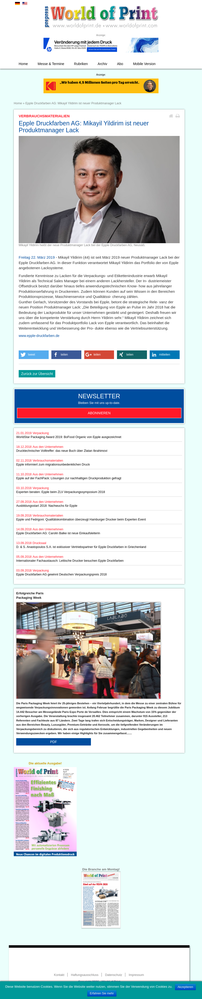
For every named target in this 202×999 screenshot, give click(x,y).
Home (23, 64)
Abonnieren (99, 413)
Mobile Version (144, 64)
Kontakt (59, 975)
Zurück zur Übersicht (37, 374)
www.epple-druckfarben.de (39, 336)
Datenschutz (113, 975)
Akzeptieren (185, 987)
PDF (53, 742)
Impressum (136, 975)
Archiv (102, 64)
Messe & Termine (51, 64)
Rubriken (81, 64)
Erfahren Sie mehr (102, 993)
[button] (34, 354)
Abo (120, 64)
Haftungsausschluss (85, 975)
